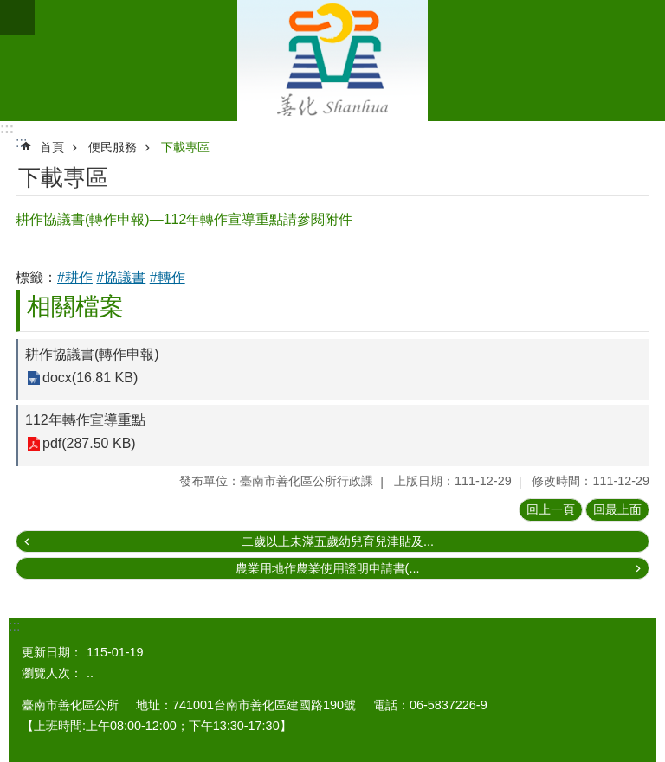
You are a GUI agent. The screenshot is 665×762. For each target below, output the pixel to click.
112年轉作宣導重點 (85, 420)
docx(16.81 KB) (90, 378)
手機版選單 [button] (17, 17)
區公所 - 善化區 (332, 60)
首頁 (52, 147)
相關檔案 (75, 306)
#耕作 (75, 277)
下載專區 (185, 147)
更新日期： (52, 652)
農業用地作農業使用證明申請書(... (328, 568)
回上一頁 (550, 509)
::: (7, 128)
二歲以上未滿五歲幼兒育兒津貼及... (338, 541)
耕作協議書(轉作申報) (92, 354)
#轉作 (167, 277)
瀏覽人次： (52, 673)
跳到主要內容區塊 (9, 9)
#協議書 (120, 277)
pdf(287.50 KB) (89, 444)
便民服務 (112, 147)
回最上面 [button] (617, 509)
